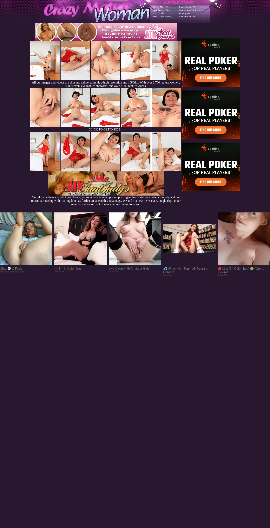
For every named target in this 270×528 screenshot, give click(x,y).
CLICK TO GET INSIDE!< (106, 129)
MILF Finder (159, 13)
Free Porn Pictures (187, 16)
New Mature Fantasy (162, 16)
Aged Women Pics (161, 10)
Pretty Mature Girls (188, 7)
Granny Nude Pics (161, 7)
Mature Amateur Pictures (191, 10)
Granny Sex (184, 13)
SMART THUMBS (142, 450)
